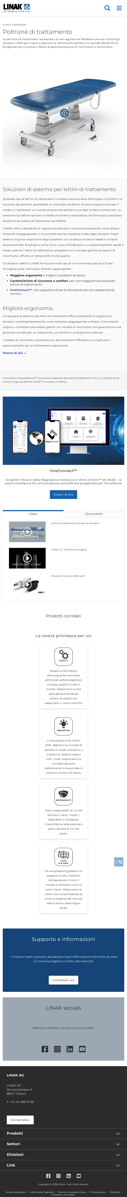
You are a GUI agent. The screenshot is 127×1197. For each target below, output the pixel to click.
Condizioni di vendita (63, 1195)
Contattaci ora (63, 980)
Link (11, 1165)
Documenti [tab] (93, 514)
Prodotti (15, 1133)
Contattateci (20, 1120)
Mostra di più (13, 353)
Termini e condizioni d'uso (72, 1192)
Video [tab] (33, 514)
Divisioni (15, 1154)
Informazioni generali (42, 1192)
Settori (13, 1144)
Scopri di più (63, 494)
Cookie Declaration (15, 1192)
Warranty (115, 1192)
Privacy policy (98, 1192)
